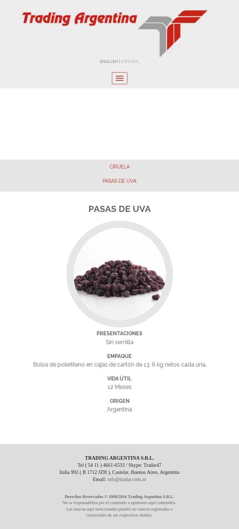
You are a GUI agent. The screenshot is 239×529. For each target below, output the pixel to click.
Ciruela (119, 167)
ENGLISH (109, 61)
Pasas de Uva (119, 181)
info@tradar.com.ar (126, 479)
